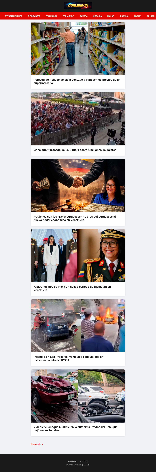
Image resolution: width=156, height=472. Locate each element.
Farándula (68, 16)
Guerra (83, 16)
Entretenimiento (13, 16)
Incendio (124, 16)
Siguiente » (37, 444)
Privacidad (72, 461)
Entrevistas (34, 16)
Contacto (84, 461)
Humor (110, 16)
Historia (97, 16)
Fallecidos (51, 16)
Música (137, 16)
